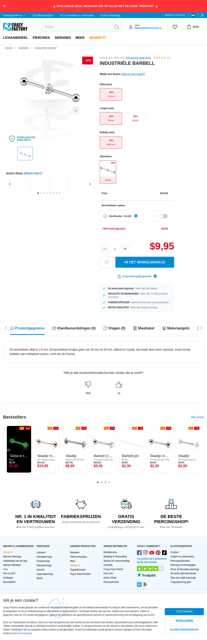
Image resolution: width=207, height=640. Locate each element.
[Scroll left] (201, 327)
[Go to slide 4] (47, 193)
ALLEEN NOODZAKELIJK (184, 629)
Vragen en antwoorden (182, 556)
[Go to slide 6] (54, 193)
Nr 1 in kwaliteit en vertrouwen (77, 15)
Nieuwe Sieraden (12, 565)
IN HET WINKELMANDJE (144, 262)
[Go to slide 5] (50, 193)
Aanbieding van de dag (15, 561)
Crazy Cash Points (113, 569)
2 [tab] (102, 483)
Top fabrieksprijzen (42, 15)
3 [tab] (105, 483)
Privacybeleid (25, 633)
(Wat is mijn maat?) (133, 74)
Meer (80, 37)
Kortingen (8, 577)
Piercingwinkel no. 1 (14, 15)
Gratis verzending (110, 15)
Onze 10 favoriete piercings (184, 569)
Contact (174, 552)
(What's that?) (33, 173)
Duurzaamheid (111, 582)
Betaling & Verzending (115, 556)
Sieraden (63, 37)
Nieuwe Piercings (12, 556)
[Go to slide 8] (60, 193)
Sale (5, 569)
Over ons (108, 573)
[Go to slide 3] (44, 193)
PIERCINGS (41, 37)
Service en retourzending (117, 561)
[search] (76, 27)
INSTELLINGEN (184, 620)
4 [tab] (109, 483)
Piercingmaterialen (180, 561)
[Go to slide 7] (57, 193)
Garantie (108, 565)
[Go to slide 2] (41, 193)
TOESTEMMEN (184, 611)
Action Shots (110, 577)
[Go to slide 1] (38, 193)
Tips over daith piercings (183, 577)
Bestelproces (110, 552)
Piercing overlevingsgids (183, 565)
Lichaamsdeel (15, 37)
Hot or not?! (9, 573)
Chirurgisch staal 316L (138, 57)
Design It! (97, 37)
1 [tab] (98, 483)
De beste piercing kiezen (183, 573)
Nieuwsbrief (9, 582)
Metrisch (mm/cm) (175, 15)
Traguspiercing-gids (180, 582)
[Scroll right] (5, 327)
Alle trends (197, 417)
